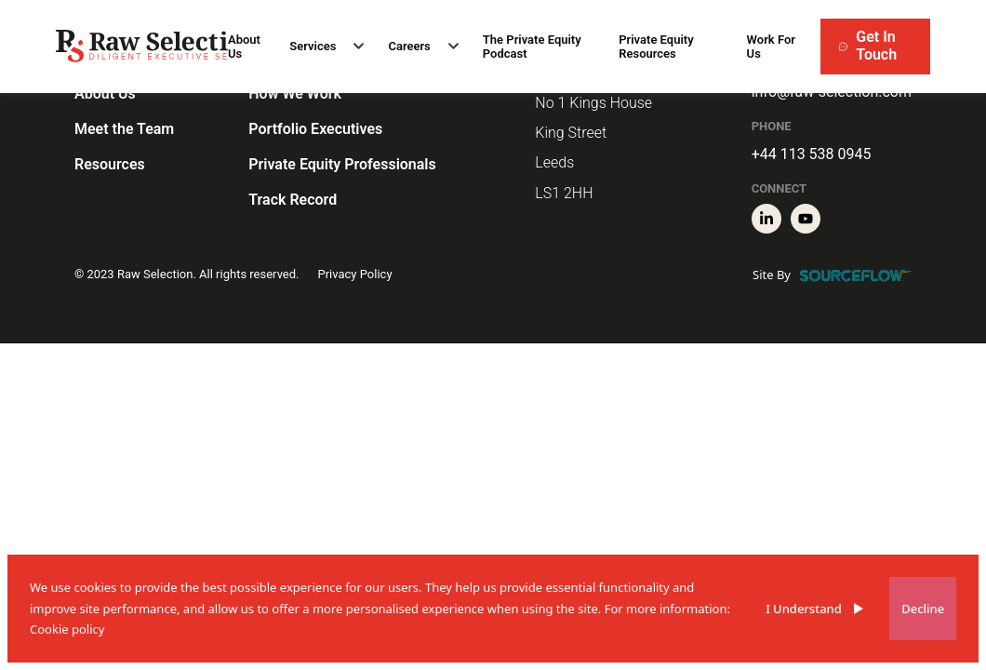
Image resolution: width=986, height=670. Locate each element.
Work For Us (771, 46)
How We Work (294, 93)
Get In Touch (867, 45)
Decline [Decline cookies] (922, 608)
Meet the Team (124, 129)
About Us (244, 46)
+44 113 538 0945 (812, 154)
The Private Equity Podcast (532, 46)
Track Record (292, 199)
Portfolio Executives (315, 129)
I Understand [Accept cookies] (804, 608)
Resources (109, 164)
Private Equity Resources (656, 46)
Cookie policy (67, 629)
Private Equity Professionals (341, 164)
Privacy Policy (355, 274)
